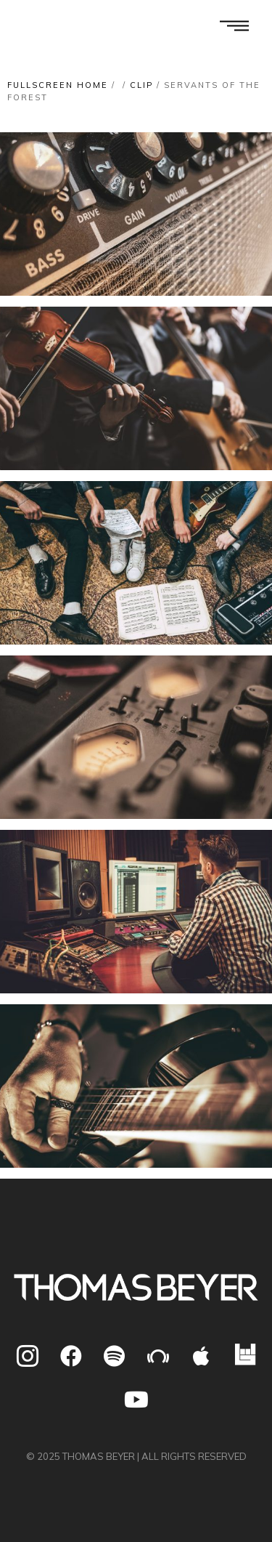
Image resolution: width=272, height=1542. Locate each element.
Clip (141, 85)
